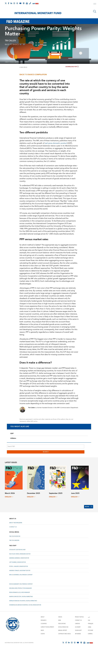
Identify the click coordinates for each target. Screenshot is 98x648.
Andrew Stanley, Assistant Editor (19, 571)
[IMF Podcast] (23, 3)
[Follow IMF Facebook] (8, 3)
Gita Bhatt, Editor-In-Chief (17, 550)
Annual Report (62, 630)
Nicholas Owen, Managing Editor (19, 554)
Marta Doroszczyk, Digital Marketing (21, 597)
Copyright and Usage (64, 634)
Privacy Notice (79, 617)
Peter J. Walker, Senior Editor (18, 566)
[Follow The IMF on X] (6, 3)
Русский (90, 630)
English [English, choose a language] (9, 496)
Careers (77, 624)
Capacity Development (47, 627)
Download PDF (72, 67)
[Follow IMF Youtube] (20, 3)
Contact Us (13, 527)
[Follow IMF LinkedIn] (11, 3)
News (42, 630)
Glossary (78, 627)
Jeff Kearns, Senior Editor (17, 562)
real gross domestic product (56, 143)
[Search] (94, 11)
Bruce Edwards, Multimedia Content (20, 575)
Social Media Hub (63, 627)
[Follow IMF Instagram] (14, 3)
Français (90, 624)
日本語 (89, 627)
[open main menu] (94, 4)
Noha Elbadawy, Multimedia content (21, 584)
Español (90, 634)
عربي (89, 617)
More (88, 507)
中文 (89, 620)
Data (59, 620)
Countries (44, 624)
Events (43, 634)
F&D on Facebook (14, 536)
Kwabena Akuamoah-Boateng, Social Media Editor (25, 605)
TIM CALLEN (10, 40)
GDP (12, 433)
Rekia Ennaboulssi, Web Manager (19, 592)
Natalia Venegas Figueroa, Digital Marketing (23, 601)
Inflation (13, 438)
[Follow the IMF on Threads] (17, 3)
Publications (62, 624)
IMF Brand (78, 634)
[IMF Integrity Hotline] (30, 3)
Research (43, 620)
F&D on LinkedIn (14, 540)
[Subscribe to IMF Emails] (27, 3)
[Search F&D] (45, 446)
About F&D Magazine (15, 523)
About (42, 617)
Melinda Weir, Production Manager (20, 588)
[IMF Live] (35, 3)
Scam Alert (78, 630)
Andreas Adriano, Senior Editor (19, 558)
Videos (60, 617)
